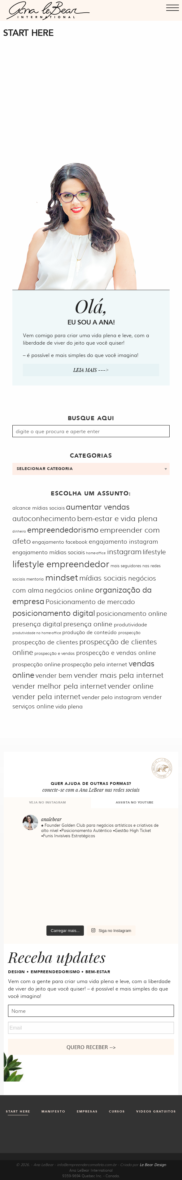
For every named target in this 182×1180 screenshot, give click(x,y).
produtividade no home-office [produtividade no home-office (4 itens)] (36, 632)
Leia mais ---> (91, 370)
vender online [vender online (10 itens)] (131, 686)
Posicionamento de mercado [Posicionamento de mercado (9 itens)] (90, 601)
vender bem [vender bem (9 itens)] (54, 675)
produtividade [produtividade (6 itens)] (130, 624)
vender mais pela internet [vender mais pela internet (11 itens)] (119, 674)
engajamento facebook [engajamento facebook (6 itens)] (59, 541)
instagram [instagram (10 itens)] (124, 551)
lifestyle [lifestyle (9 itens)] (154, 551)
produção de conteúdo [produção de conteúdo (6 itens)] (89, 632)
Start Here (18, 1111)
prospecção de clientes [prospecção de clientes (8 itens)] (45, 642)
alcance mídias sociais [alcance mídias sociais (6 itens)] (38, 507)
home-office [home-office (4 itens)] (96, 553)
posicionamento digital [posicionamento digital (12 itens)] (53, 612)
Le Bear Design (153, 1164)
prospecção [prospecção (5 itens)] (129, 632)
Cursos (117, 1111)
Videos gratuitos (156, 1111)
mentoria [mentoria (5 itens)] (35, 579)
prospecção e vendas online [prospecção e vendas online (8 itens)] (116, 652)
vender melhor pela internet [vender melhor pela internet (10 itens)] (59, 686)
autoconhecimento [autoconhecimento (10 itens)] (44, 518)
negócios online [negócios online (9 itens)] (69, 589)
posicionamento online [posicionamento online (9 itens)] (131, 613)
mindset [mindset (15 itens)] (61, 576)
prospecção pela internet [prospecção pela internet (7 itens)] (94, 664)
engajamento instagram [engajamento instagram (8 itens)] (123, 541)
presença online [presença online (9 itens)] (87, 623)
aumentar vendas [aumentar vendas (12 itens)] (98, 506)
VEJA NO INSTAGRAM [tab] (47, 802)
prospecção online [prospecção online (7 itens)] (36, 664)
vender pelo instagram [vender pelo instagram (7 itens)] (111, 697)
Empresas (87, 1111)
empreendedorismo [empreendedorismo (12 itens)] (62, 529)
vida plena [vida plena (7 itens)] (69, 706)
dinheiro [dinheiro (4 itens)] (19, 531)
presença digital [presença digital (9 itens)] (37, 623)
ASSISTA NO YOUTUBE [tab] (135, 802)
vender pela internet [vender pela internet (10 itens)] (46, 696)
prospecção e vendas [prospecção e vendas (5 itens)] (54, 653)
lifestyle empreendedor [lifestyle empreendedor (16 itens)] (60, 563)
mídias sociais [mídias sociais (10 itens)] (103, 578)
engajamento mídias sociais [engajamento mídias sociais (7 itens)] (48, 552)
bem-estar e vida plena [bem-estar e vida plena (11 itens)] (117, 517)
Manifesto (53, 1111)
